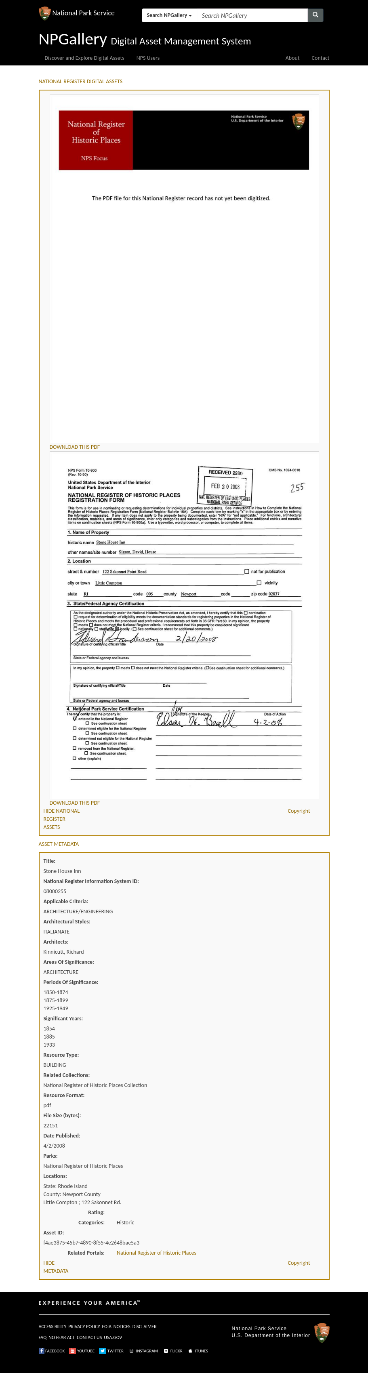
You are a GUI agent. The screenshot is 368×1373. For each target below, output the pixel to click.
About (293, 58)
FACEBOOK (52, 1351)
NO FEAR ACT (61, 1337)
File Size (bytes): (62, 1115)
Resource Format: (64, 1095)
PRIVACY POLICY (84, 1326)
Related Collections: (67, 1075)
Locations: (55, 1176)
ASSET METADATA (59, 844)
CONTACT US (89, 1337)
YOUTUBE (82, 1351)
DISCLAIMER (144, 1326)
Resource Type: (61, 1054)
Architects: (56, 941)
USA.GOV (113, 1337)
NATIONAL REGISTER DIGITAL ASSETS (81, 81)
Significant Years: (63, 1018)
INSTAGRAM (143, 1351)
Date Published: (62, 1135)
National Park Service (259, 1328)
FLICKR (172, 1351)
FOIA (106, 1326)
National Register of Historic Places (156, 1252)
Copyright (299, 810)
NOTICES (122, 1326)
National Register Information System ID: (91, 881)
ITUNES (197, 1351)
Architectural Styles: (67, 921)
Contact (321, 58)
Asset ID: (54, 1232)
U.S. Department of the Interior (271, 1335)
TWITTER (111, 1351)
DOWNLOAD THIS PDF (75, 447)
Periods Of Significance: (71, 982)
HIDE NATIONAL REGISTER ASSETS (62, 819)
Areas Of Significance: (69, 962)
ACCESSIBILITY (53, 1326)
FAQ (43, 1337)
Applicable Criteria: (66, 901)
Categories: (91, 1222)
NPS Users (148, 58)
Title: (50, 861)
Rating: (96, 1212)
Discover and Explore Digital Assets (84, 58)
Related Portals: (86, 1252)
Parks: (51, 1155)
